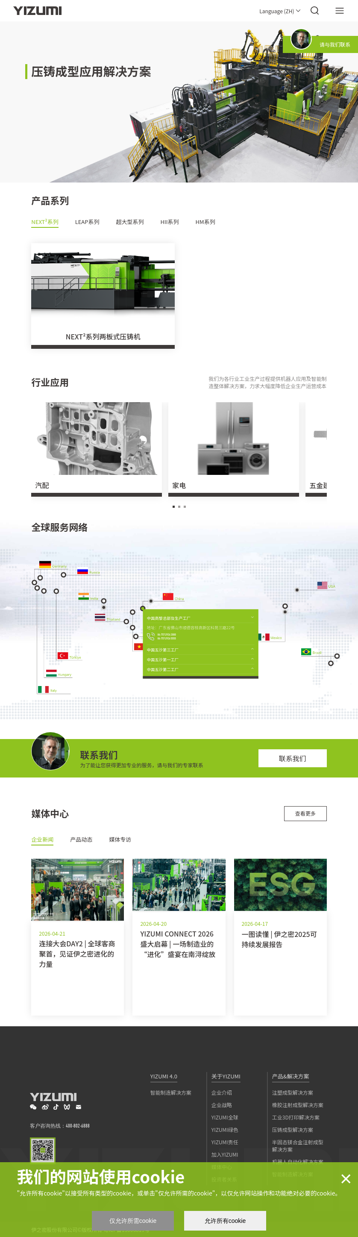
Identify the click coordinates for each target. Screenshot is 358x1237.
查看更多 (305, 813)
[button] (174, 507)
